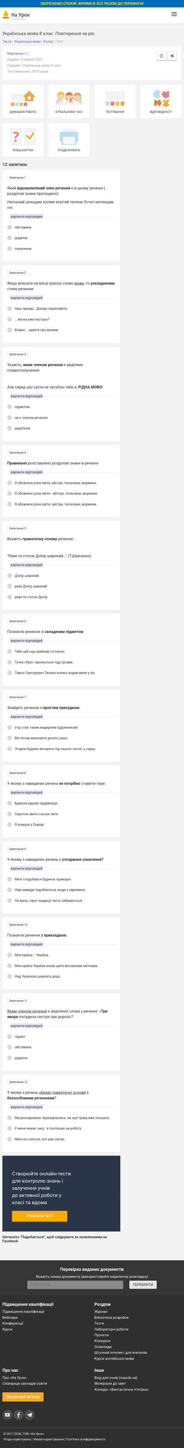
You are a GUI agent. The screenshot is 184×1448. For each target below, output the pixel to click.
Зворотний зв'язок (23, 1397)
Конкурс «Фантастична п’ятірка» (121, 1389)
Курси (7, 1329)
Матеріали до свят (110, 1383)
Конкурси (102, 1341)
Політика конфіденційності (85, 1439)
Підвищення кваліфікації (23, 1311)
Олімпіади (103, 1347)
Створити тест (39, 1216)
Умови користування (48, 1439)
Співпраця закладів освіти (24, 1383)
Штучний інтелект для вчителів (120, 1352)
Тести (99, 1323)
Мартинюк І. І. (18, 53)
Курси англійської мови (114, 1358)
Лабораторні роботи (111, 1329)
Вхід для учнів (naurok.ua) (115, 1378)
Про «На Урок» (14, 1378)
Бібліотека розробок (111, 1317)
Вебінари (9, 1317)
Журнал (100, 1311)
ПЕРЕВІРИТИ (143, 1285)
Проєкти (101, 1335)
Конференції (12, 1323)
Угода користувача (17, 1439)
